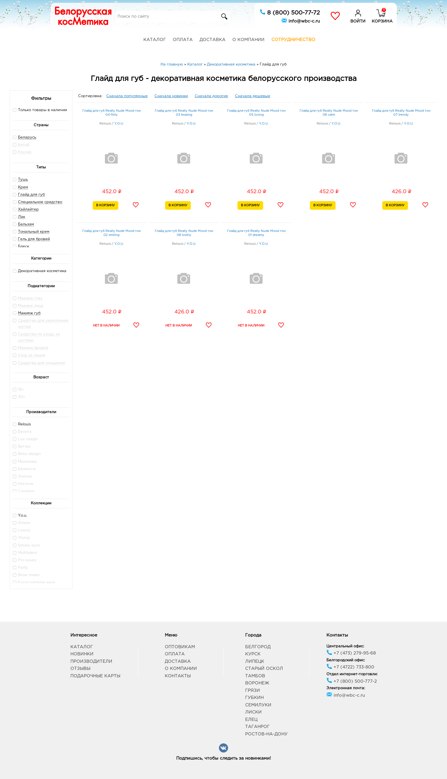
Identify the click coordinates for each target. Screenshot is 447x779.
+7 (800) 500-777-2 (351, 681)
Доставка (212, 40)
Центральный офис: (345, 646)
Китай (23, 144)
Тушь (23, 179)
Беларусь (27, 137)
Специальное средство (40, 202)
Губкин (254, 698)
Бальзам (26, 224)
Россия (24, 152)
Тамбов (255, 676)
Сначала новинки (171, 96)
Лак (21, 217)
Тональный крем (33, 231)
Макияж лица (30, 305)
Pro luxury (24, 560)
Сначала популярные (127, 96)
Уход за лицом (31, 355)
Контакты (178, 676)
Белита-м (24, 469)
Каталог (154, 40)
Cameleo (23, 491)
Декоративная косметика (39, 271)
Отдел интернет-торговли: (351, 674)
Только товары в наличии (40, 110)
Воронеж (257, 683)
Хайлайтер (28, 209)
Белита (22, 431)
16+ (18, 389)
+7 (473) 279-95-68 (351, 653)
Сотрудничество (293, 40)
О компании (248, 40)
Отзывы (80, 668)
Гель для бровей (34, 239)
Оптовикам (180, 647)
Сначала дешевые (252, 96)
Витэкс (22, 446)
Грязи (252, 690)
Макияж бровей (33, 348)
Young (21, 537)
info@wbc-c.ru (300, 20)
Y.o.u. (20, 515)
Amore (21, 523)
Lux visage (25, 439)
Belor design (27, 454)
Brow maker (26, 575)
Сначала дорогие (211, 96)
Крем (23, 187)
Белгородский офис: (345, 660)
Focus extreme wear (34, 582)
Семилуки (258, 705)
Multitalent (25, 552)
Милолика (25, 461)
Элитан (22, 476)
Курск (253, 654)
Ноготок (23, 484)
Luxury (22, 530)
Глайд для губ (31, 194)
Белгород (258, 647)
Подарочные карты (95, 676)
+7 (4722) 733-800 (350, 667)
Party (20, 567)
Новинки (82, 654)
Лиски (253, 712)
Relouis (22, 424)
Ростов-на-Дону (266, 734)
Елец (251, 719)
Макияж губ (29, 313)
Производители (91, 661)
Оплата (183, 40)
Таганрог (257, 727)
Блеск (23, 246)
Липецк (254, 661)
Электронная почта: (345, 688)
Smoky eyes (26, 545)
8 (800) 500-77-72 (290, 12)
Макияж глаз (30, 298)
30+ (19, 397)
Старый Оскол (264, 668)
